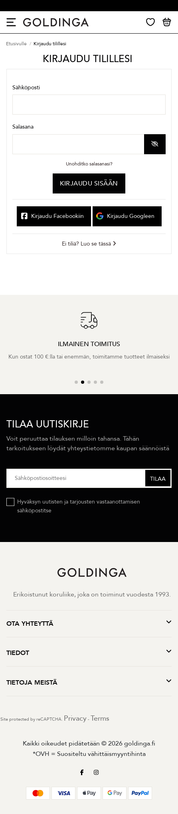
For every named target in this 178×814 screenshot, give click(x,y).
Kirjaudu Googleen (123, 217)
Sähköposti (26, 87)
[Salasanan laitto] (78, 144)
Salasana (23, 127)
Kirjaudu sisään (89, 183)
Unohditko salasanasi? (89, 164)
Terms (100, 718)
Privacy (75, 718)
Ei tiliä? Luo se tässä (89, 244)
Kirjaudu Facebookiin (52, 219)
